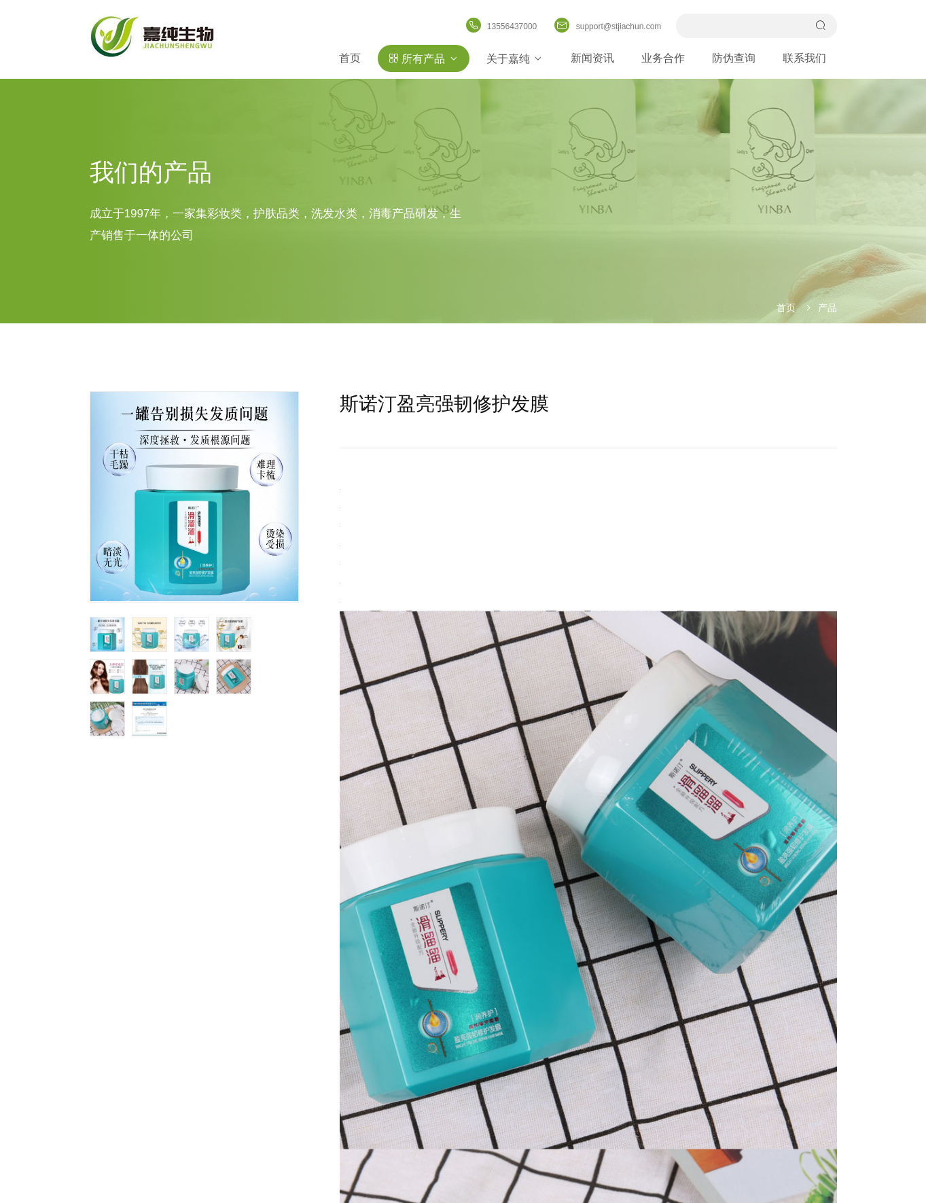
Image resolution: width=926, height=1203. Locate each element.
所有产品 (423, 58)
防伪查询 (734, 58)
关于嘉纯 (515, 58)
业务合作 (663, 58)
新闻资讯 (593, 58)
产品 (827, 307)
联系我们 (805, 58)
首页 (350, 58)
